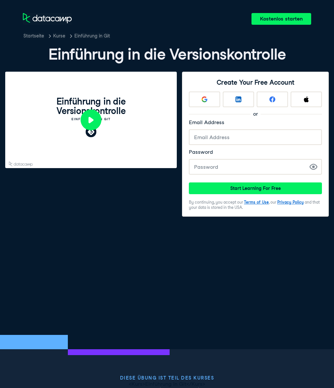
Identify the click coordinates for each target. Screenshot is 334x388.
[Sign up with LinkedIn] (238, 99)
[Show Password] (313, 167)
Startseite (33, 35)
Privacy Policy (290, 202)
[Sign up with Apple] (306, 99)
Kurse (59, 35)
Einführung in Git (92, 35)
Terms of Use (256, 202)
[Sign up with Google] (204, 99)
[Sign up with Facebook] (272, 99)
